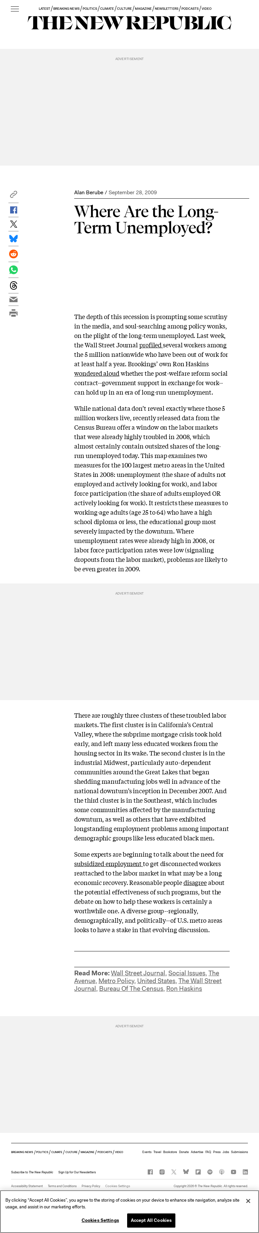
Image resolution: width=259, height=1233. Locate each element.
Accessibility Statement (27, 1186)
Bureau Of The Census (131, 988)
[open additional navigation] (15, 9)
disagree (195, 882)
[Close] (248, 1201)
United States (156, 981)
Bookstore (170, 1152)
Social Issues (186, 973)
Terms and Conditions (62, 1186)
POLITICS (90, 8)
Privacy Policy (91, 1186)
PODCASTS (190, 8)
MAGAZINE (143, 8)
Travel (157, 1152)
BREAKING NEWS (66, 8)
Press (217, 1152)
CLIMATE (107, 8)
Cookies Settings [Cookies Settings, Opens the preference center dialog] (100, 1220)
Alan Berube (88, 192)
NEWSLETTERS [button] (166, 8)
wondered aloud (96, 373)
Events (146, 1152)
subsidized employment (108, 863)
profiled (151, 344)
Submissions (239, 1152)
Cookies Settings (116, 1186)
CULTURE (124, 8)
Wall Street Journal (138, 973)
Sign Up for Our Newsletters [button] (77, 1172)
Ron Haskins (184, 988)
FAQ (208, 1152)
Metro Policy (116, 981)
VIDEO (206, 8)
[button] (13, 196)
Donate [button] (184, 1152)
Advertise (197, 1152)
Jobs (226, 1152)
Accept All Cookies (151, 1220)
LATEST (44, 8)
